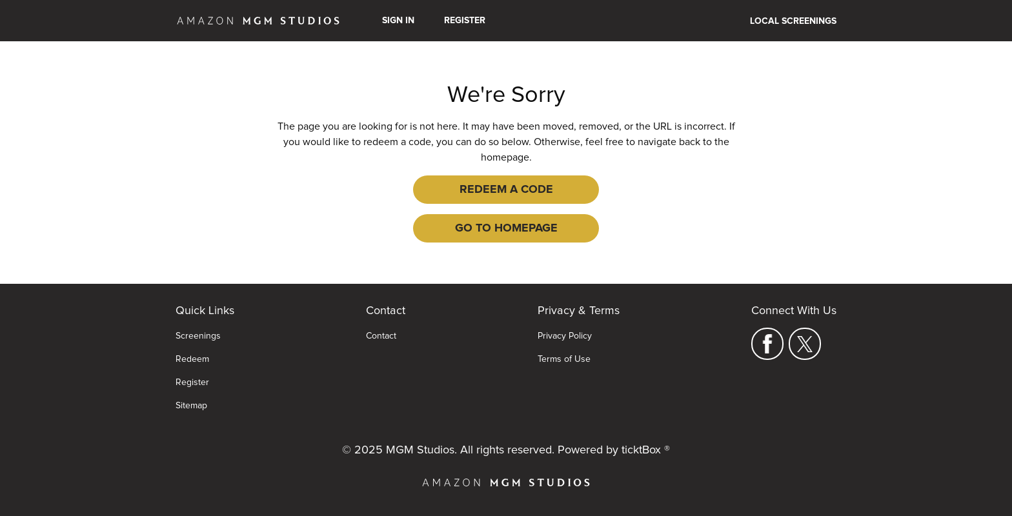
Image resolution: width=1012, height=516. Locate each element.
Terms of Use (564, 359)
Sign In (398, 20)
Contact (381, 336)
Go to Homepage (506, 228)
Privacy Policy (565, 336)
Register (464, 20)
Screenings (198, 336)
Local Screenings (793, 21)
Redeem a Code (506, 189)
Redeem (192, 359)
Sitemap (191, 405)
